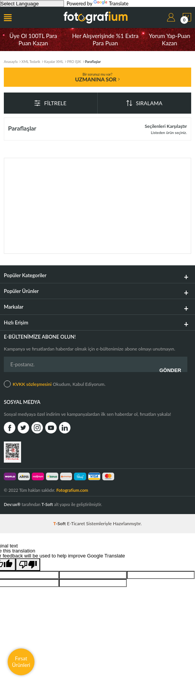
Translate (110, 3)
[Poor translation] (28, 564)
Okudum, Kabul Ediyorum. (54, 383)
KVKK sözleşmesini (32, 384)
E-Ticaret (76, 523)
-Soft (60, 523)
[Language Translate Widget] (32, 3)
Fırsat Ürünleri (21, 661)
